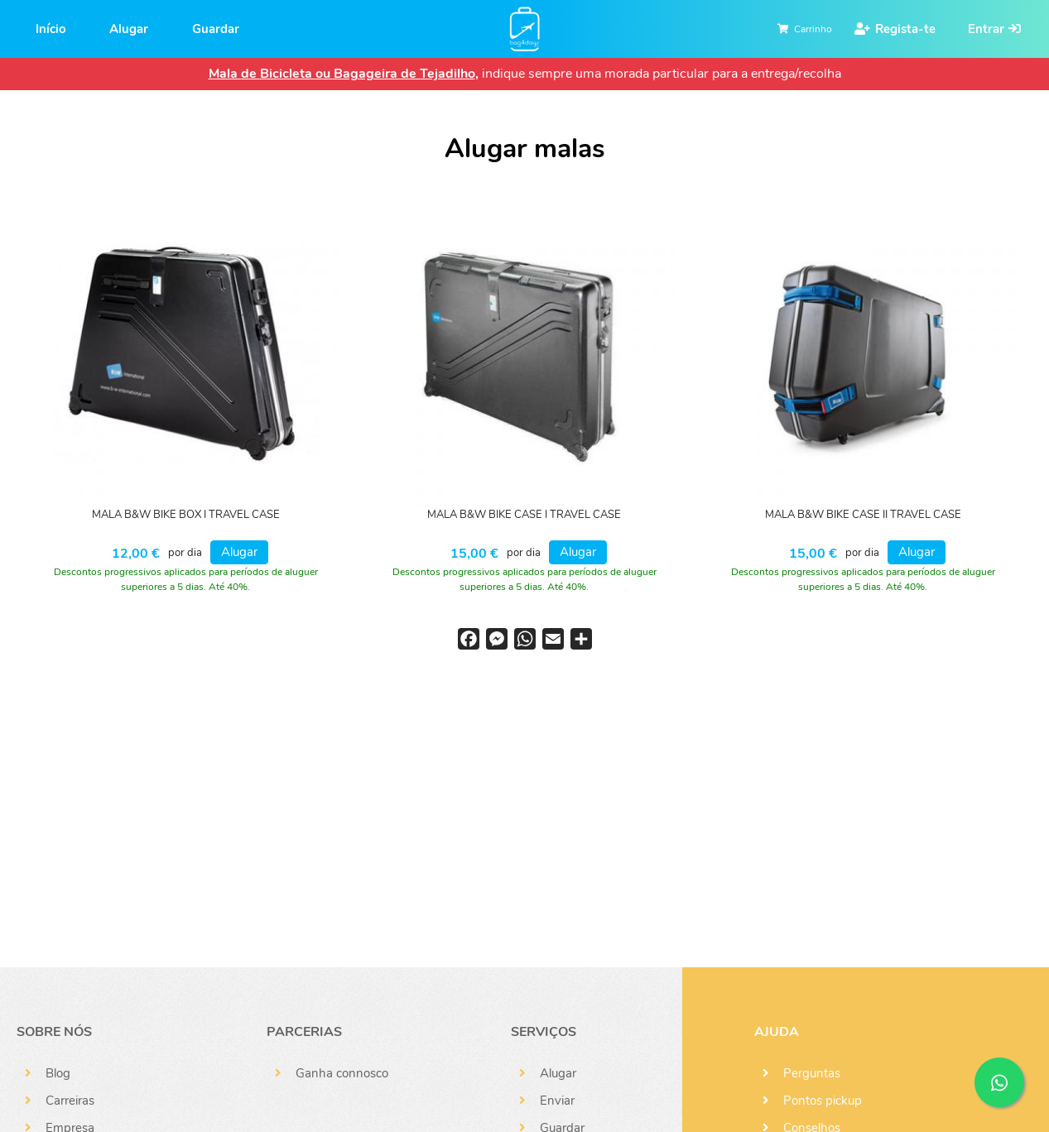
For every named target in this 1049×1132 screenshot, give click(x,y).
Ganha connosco (342, 1073)
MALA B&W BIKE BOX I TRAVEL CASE (186, 514)
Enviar (557, 1100)
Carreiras (70, 1100)
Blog (58, 1073)
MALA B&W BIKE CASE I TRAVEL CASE (524, 514)
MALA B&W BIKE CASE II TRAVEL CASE (863, 514)
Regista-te (905, 29)
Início (51, 29)
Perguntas (811, 1073)
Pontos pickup (822, 1100)
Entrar (986, 29)
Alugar (128, 29)
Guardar (215, 29)
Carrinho (813, 29)
